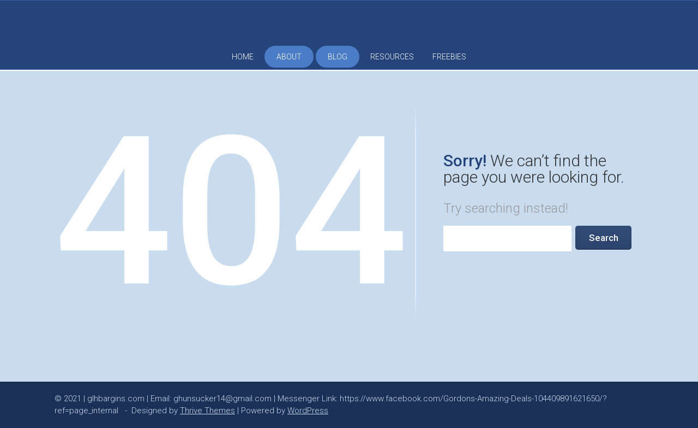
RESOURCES (392, 56)
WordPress (307, 410)
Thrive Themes (207, 410)
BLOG (337, 56)
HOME (243, 56)
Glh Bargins (349, 30)
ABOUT (289, 56)
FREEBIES (449, 56)
